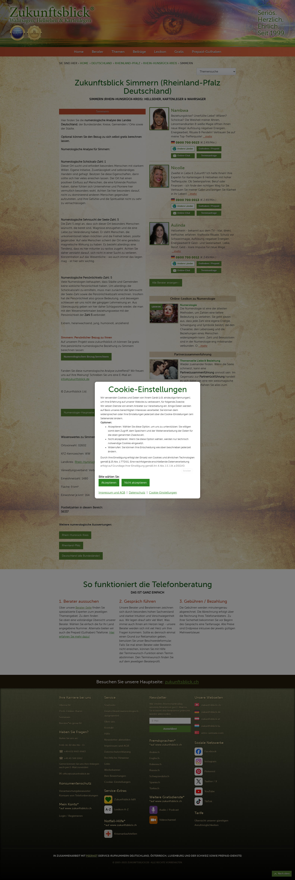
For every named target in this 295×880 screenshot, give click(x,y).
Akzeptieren (108, 482)
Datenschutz (137, 492)
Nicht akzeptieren (135, 482)
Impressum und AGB (112, 492)
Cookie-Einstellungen (163, 492)
